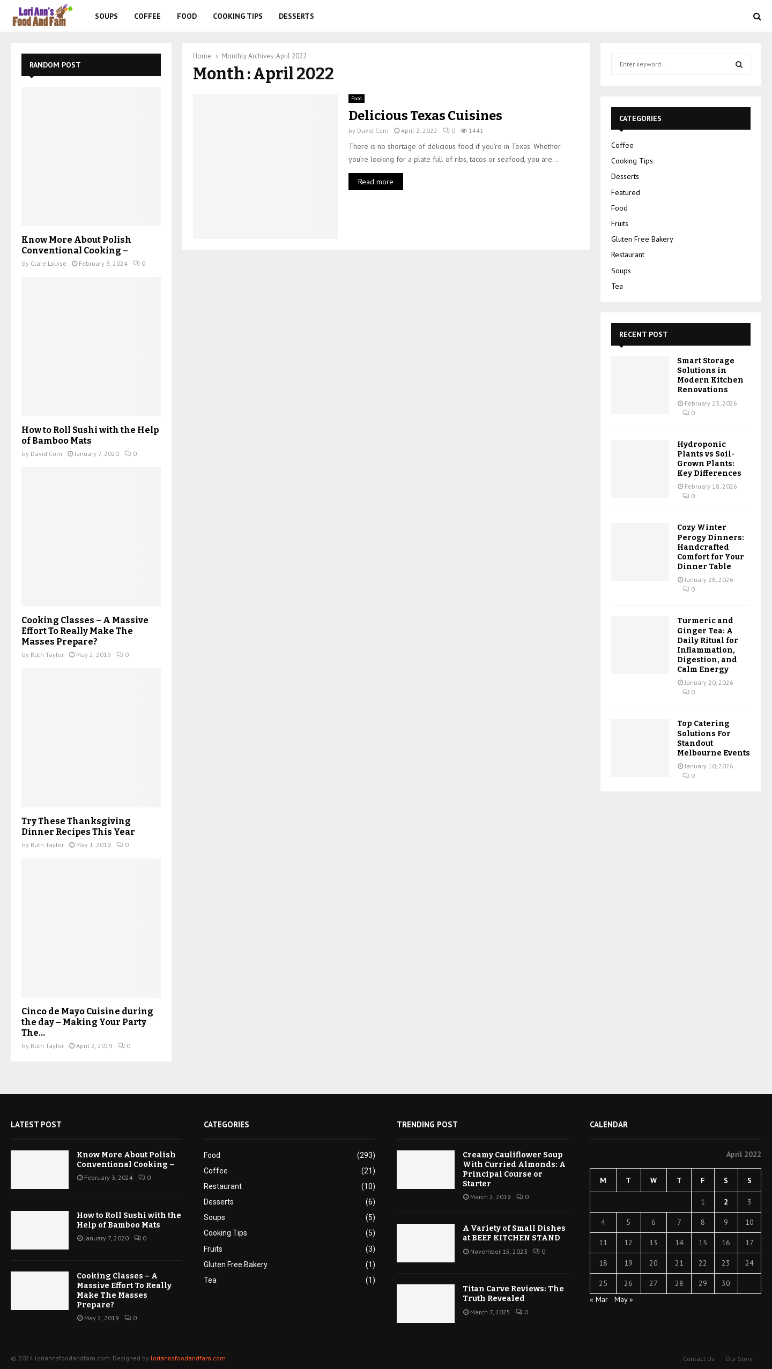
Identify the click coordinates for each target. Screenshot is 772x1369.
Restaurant (627, 254)
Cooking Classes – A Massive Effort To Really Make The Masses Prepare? (85, 631)
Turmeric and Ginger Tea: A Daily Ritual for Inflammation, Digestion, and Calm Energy (707, 645)
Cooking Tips (238, 16)
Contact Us (699, 1359)
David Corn (373, 130)
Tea (617, 286)
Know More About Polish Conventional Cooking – (76, 245)
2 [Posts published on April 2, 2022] (726, 1202)
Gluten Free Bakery (642, 239)
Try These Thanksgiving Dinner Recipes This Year (78, 826)
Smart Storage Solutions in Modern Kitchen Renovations (710, 375)
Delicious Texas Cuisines (425, 115)
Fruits (619, 223)
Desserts (296, 16)
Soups (106, 16)
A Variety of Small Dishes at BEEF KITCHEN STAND (514, 1233)
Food (187, 16)
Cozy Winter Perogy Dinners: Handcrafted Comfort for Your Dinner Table (710, 547)
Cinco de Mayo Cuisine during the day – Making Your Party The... (87, 1022)
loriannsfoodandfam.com (188, 1358)
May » (623, 1299)
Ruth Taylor (47, 654)
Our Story (739, 1359)
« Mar (599, 1299)
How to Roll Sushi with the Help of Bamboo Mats (90, 435)
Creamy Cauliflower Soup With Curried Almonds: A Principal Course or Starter (514, 1169)
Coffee (147, 16)
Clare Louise (48, 263)
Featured (625, 192)
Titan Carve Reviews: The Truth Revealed (513, 1293)
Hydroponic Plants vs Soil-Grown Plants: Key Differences (709, 459)
